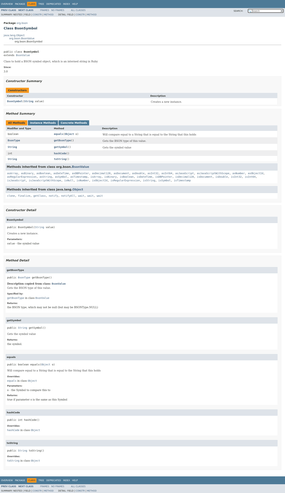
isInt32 (236, 176)
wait (81, 195)
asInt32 (153, 173)
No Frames (57, 10)
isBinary (110, 176)
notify (53, 195)
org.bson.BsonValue (21, 38)
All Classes (78, 10)
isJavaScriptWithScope (45, 180)
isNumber (83, 180)
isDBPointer (163, 176)
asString (46, 176)
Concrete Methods (74, 122)
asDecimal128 (101, 173)
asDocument (121, 173)
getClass (39, 195)
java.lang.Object (14, 35)
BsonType (14, 140)
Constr (37, 14)
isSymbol (164, 180)
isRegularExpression (125, 180)
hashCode (60, 153)
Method (49, 14)
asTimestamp (78, 176)
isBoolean (127, 176)
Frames (44, 10)
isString (149, 180)
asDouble (138, 173)
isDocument (204, 176)
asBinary (27, 173)
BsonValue (23, 55)
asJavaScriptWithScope (213, 173)
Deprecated (53, 4)
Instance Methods (43, 122)
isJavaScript (16, 180)
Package (20, 4)
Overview (7, 4)
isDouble (221, 176)
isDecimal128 (184, 176)
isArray (95, 176)
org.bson (22, 23)
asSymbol (61, 176)
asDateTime (61, 173)
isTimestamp (182, 180)
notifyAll (68, 195)
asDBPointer (80, 173)
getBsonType (62, 140)
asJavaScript (184, 173)
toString (60, 159)
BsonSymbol (15, 101)
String (28, 101)
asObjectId (255, 173)
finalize (24, 195)
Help (75, 4)
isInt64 (250, 176)
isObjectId (99, 180)
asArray (12, 173)
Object (69, 134)
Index (66, 4)
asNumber (238, 173)
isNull (69, 180)
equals (58, 134)
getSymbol (61, 147)
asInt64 (166, 173)
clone (11, 195)
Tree (41, 4)
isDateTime (144, 176)
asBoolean (43, 173)
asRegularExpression (21, 176)
